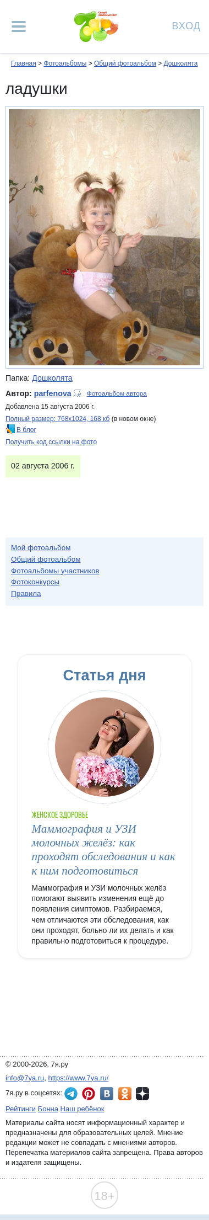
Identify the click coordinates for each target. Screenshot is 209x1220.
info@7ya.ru (25, 1078)
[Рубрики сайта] (18, 26)
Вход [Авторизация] (186, 25)
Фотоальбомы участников (55, 571)
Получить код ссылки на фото (51, 442)
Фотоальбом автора (117, 393)
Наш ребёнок (83, 1109)
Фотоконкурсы (35, 582)
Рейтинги (21, 1109)
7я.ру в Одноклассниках (124, 1093)
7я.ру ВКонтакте (106, 1093)
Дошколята (181, 63)
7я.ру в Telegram (71, 1093)
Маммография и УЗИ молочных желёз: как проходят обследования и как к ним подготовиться (103, 849)
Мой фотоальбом (41, 548)
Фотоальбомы (64, 63)
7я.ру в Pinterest (88, 1093)
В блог (26, 430)
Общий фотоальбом (125, 63)
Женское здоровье (60, 814)
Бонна (48, 1109)
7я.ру (142, 1093)
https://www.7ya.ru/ (78, 1078)
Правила (26, 593)
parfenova (53, 393)
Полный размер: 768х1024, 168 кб (57, 419)
